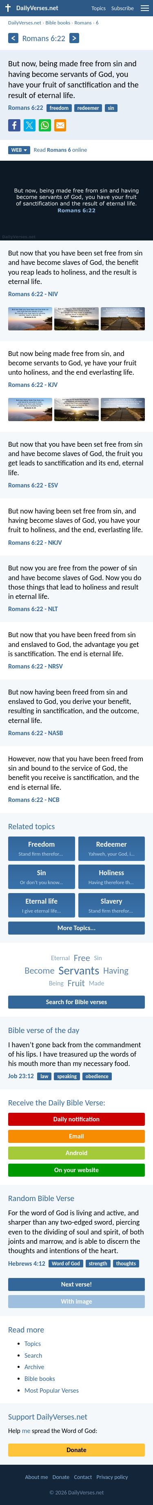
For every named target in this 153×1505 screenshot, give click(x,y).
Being (56, 983)
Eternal (60, 958)
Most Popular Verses (51, 1390)
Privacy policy (112, 1477)
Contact (83, 1477)
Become (39, 970)
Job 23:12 (21, 1076)
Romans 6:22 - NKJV (35, 542)
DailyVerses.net (24, 23)
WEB (19, 150)
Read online (60, 149)
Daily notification (76, 1119)
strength (98, 1263)
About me (36, 1477)
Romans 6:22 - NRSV (35, 666)
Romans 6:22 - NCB (34, 800)
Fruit (76, 983)
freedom (59, 108)
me (26, 1431)
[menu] (145, 11)
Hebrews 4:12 (26, 1263)
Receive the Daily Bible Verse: (56, 1102)
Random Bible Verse (41, 1198)
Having (116, 970)
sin (111, 108)
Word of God (66, 1263)
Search (33, 1355)
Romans (82, 23)
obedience (97, 1076)
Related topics (31, 826)
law (44, 1076)
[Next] (74, 38)
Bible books (57, 23)
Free (82, 957)
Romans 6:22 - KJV (33, 385)
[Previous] (13, 38)
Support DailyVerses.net (47, 1417)
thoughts (126, 1263)
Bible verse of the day (43, 1030)
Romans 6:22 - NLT (33, 609)
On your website (76, 1170)
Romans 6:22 (25, 107)
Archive (34, 1367)
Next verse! (76, 1284)
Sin (98, 958)
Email (76, 1136)
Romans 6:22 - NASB (35, 733)
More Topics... (76, 928)
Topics (98, 8)
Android (76, 1153)
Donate (76, 1450)
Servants (78, 970)
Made (96, 983)
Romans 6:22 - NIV (33, 294)
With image (76, 1301)
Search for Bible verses (76, 1002)
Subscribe (122, 8)
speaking (67, 1076)
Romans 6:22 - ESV (33, 485)
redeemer (88, 108)
